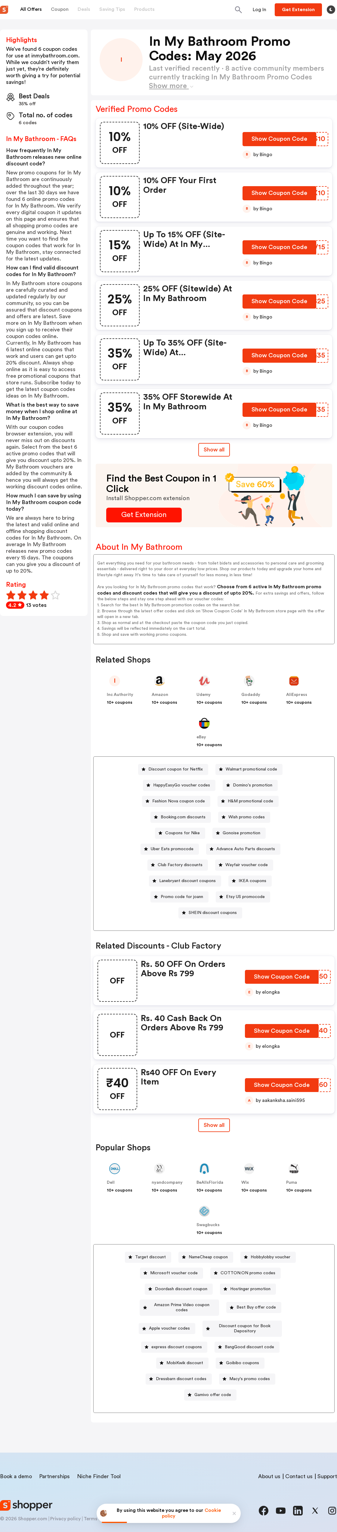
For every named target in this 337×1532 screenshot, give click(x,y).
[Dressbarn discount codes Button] (179, 1368)
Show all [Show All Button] (214, 449)
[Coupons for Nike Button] (180, 833)
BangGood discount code (249, 1337)
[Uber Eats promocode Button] (170, 849)
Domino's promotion (252, 785)
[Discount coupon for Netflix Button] (173, 769)
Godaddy (250, 695)
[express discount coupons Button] (174, 1337)
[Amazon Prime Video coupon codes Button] (179, 1305)
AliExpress (296, 695)
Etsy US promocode (245, 897)
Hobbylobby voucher (270, 1257)
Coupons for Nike (182, 833)
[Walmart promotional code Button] (249, 769)
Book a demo (16, 1466)
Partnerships (54, 1466)
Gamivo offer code (212, 1385)
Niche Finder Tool (99, 1466)
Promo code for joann (182, 897)
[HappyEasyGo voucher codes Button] (179, 785)
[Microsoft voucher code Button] (171, 1273)
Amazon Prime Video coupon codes (181, 1305)
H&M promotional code (250, 801)
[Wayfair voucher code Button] (244, 865)
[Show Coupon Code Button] (279, 141)
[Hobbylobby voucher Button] (268, 1257)
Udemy (203, 695)
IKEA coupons (252, 881)
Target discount (150, 1257)
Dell (111, 1182)
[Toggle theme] (331, 9)
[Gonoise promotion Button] (239, 833)
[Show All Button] (214, 1125)
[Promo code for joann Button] (179, 897)
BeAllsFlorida (209, 1182)
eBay (201, 737)
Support (327, 1466)
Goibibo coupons (242, 1353)
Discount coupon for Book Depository (244, 1321)
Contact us (299, 1466)
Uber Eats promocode (172, 849)
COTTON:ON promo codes (248, 1273)
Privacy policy (65, 1508)
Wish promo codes (246, 817)
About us (269, 1466)
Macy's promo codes (249, 1369)
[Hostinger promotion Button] (248, 1289)
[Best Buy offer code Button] (256, 1305)
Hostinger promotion (250, 1289)
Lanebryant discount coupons (187, 881)
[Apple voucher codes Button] (161, 1321)
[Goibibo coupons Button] (240, 1352)
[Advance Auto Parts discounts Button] (243, 849)
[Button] (259, 9)
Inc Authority (120, 695)
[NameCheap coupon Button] (205, 1257)
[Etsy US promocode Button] (243, 897)
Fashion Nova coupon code (178, 801)
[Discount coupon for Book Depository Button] (242, 1321)
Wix (245, 1182)
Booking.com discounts (183, 817)
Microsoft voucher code (174, 1273)
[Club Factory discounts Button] (177, 865)
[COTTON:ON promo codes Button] (245, 1273)
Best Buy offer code (258, 1305)
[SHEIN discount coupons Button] (210, 912)
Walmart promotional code (251, 769)
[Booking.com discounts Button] (180, 817)
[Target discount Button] (148, 1257)
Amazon (160, 695)
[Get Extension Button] (144, 515)
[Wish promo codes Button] (244, 817)
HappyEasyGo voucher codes (181, 785)
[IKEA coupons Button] (250, 881)
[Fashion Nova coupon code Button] (176, 801)
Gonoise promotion (241, 833)
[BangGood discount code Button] (247, 1337)
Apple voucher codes (164, 1321)
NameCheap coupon (208, 1257)
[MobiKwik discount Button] (182, 1352)
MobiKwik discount (184, 1353)
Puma (291, 1182)
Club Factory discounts (180, 865)
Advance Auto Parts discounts (245, 849)
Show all (214, 1125)
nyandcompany (167, 1182)
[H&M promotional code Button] (248, 801)
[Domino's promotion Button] (250, 785)
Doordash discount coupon (181, 1289)
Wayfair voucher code (246, 865)
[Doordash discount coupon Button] (179, 1289)
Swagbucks (208, 1225)
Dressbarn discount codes (181, 1369)
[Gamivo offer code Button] (210, 1384)
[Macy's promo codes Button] (247, 1368)
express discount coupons (176, 1337)
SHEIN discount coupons (213, 913)
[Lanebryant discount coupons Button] (185, 881)
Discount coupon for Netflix (175, 769)
